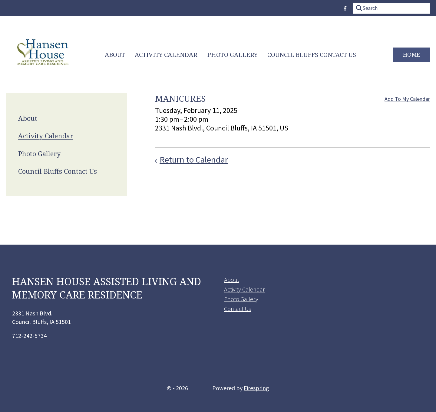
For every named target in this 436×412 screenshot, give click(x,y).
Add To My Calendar (407, 98)
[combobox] (391, 8)
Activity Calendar (166, 55)
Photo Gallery (232, 55)
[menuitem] (115, 55)
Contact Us (237, 308)
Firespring (256, 388)
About (115, 55)
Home (411, 54)
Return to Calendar (194, 159)
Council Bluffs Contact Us (311, 55)
